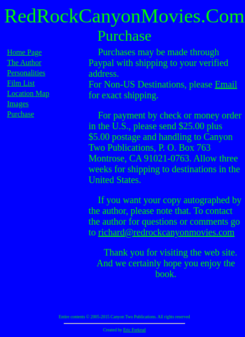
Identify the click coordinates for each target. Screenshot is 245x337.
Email (226, 84)
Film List (21, 83)
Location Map (28, 93)
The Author (24, 62)
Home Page (24, 52)
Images (18, 104)
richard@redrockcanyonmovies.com (166, 232)
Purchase (20, 114)
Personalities (26, 73)
